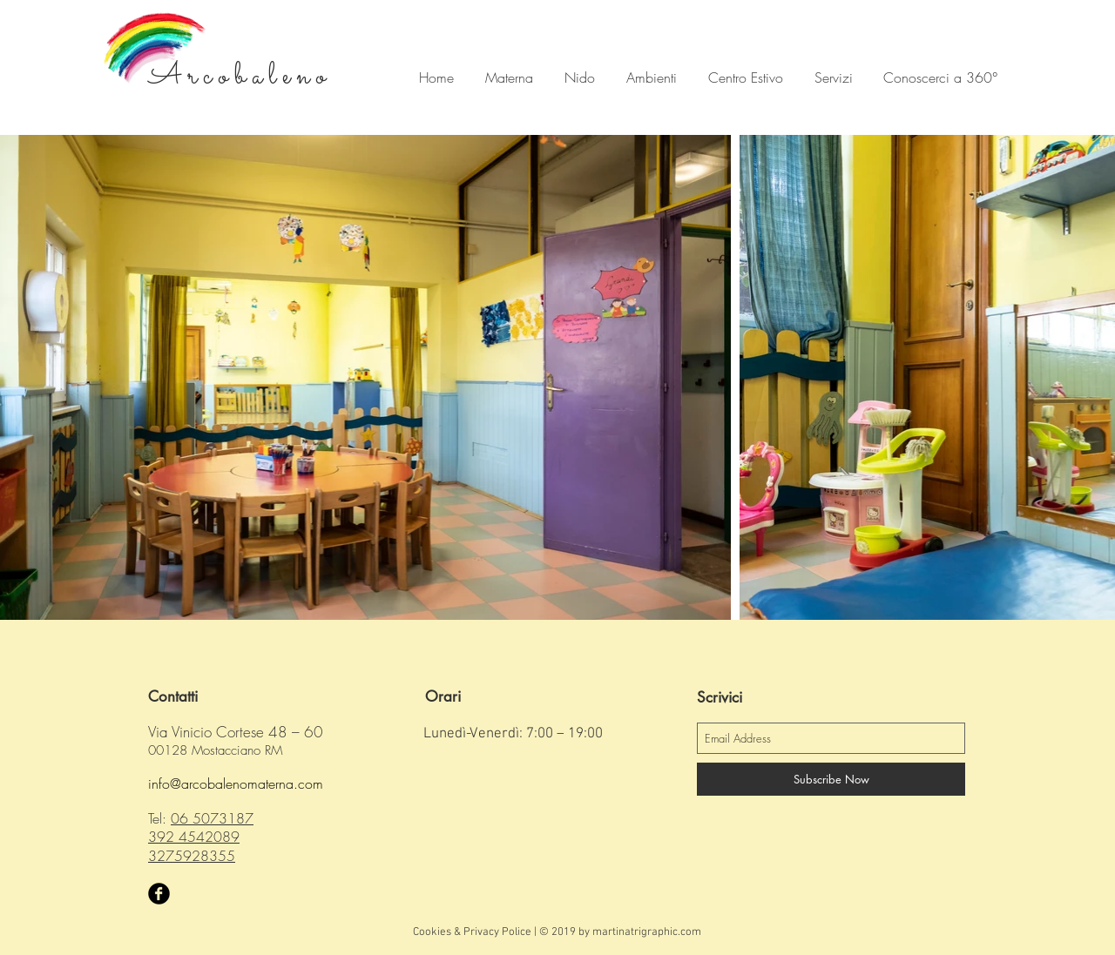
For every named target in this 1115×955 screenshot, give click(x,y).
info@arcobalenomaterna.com (235, 783)
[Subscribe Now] (831, 779)
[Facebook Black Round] (159, 894)
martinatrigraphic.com (646, 932)
